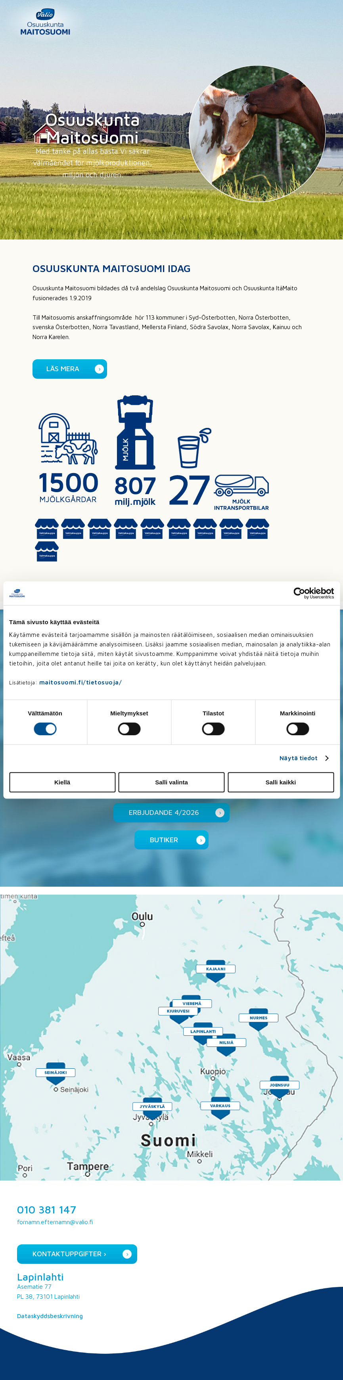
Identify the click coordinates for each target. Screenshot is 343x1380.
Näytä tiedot (299, 758)
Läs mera (62, 368)
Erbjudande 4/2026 (164, 812)
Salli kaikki (281, 782)
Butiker (164, 840)
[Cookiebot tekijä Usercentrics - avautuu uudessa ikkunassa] (299, 593)
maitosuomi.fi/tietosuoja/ (80, 682)
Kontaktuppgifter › (69, 1254)
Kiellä (62, 782)
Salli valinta (171, 782)
